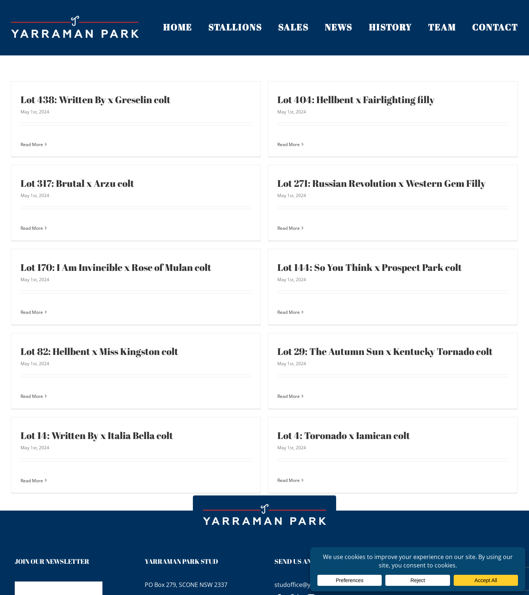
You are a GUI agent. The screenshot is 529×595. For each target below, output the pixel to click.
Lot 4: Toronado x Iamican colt (293, 427)
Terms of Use (491, 538)
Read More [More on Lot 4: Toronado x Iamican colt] (238, 472)
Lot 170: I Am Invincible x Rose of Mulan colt (149, 253)
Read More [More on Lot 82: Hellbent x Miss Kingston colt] (32, 385)
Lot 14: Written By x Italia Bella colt (164, 407)
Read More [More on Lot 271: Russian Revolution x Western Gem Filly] (238, 231)
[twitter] (295, 576)
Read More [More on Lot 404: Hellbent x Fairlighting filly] (272, 144)
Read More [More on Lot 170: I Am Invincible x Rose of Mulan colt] (65, 298)
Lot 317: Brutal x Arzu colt (145, 167)
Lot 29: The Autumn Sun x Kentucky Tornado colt (368, 340)
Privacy (438, 538)
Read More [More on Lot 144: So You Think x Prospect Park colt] (306, 298)
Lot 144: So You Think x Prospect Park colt (387, 253)
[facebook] (278, 576)
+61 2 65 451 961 (174, 575)
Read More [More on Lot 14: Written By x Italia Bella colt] (99, 453)
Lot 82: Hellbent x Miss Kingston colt (99, 340)
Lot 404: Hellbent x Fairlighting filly (339, 99)
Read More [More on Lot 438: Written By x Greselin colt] (32, 144)
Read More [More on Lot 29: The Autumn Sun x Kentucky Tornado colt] (272, 385)
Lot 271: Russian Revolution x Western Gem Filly (331, 186)
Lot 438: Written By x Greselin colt (95, 99)
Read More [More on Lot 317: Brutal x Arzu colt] (99, 212)
